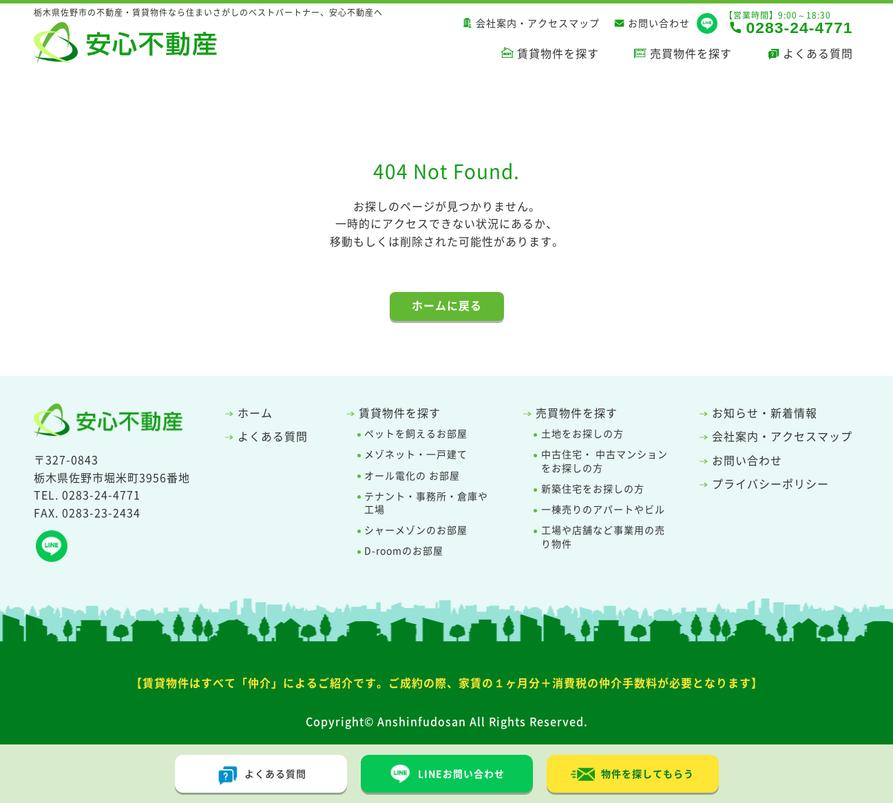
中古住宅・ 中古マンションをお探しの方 (604, 461)
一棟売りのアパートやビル (603, 509)
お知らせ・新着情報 (764, 412)
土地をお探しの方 (582, 433)
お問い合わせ (659, 23)
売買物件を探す (691, 53)
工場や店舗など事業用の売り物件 (603, 536)
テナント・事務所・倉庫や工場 (426, 503)
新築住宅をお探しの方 (592, 488)
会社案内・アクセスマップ (538, 23)
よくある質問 (818, 53)
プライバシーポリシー (770, 483)
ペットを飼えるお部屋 (415, 433)
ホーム (255, 412)
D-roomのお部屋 (403, 550)
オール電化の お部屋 (412, 475)
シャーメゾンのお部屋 (415, 529)
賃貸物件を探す (558, 53)
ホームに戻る (447, 305)
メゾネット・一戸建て (415, 454)
